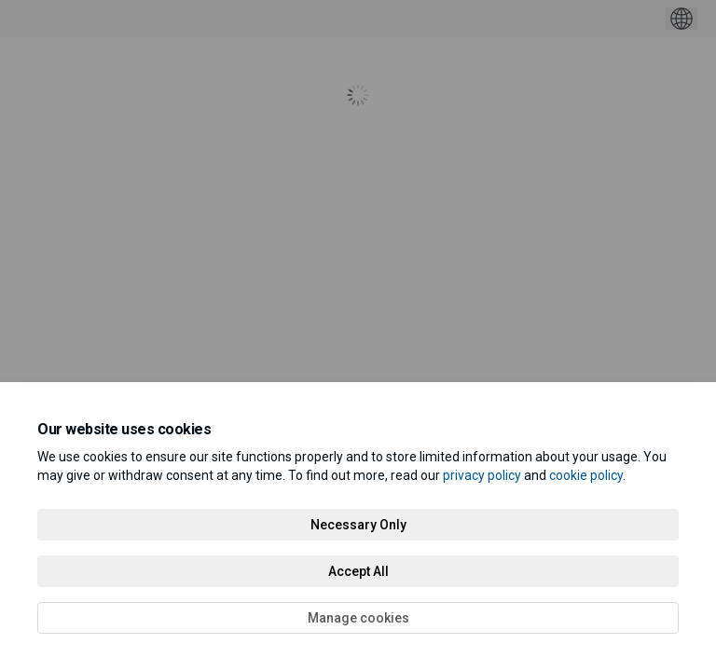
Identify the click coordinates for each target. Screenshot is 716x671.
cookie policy (586, 475)
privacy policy (482, 475)
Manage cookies (358, 617)
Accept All (358, 571)
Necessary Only (358, 524)
